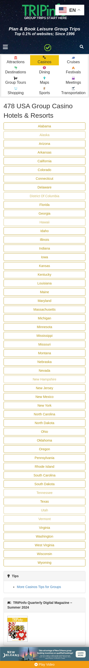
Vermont (44, 519)
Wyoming (44, 562)
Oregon (44, 449)
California (44, 161)
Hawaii (44, 222)
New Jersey (44, 388)
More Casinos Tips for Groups (39, 587)
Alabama (44, 126)
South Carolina (44, 475)
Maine (44, 292)
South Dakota (44, 484)
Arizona (44, 144)
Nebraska (44, 362)
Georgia (45, 213)
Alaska (44, 135)
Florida (44, 205)
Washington (44, 536)
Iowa (44, 257)
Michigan (44, 318)
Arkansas (44, 152)
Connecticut (44, 178)
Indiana (44, 248)
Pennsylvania (44, 458)
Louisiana (44, 283)
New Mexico (44, 397)
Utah (44, 510)
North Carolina (44, 414)
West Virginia (44, 545)
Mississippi (45, 336)
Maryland (45, 301)
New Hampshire (44, 379)
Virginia (44, 528)
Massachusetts (44, 309)
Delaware (44, 187)
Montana (44, 353)
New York (44, 405)
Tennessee (45, 493)
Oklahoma (44, 440)
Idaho (44, 231)
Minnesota (44, 327)
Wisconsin (44, 554)
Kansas (44, 266)
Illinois (44, 240)
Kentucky (45, 274)
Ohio (44, 432)
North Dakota (44, 423)
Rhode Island (44, 466)
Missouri (44, 344)
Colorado (44, 170)
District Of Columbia (44, 196)
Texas (44, 501)
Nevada (44, 370)
